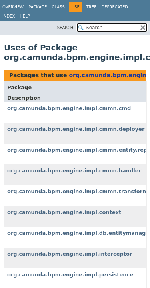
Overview (13, 7)
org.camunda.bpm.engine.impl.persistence (70, 275)
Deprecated (114, 7)
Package (37, 7)
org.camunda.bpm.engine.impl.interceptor (69, 254)
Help (25, 16)
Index (8, 16)
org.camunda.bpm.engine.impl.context (64, 212)
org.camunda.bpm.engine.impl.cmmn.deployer (75, 129)
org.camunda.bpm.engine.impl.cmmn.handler (74, 171)
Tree (91, 7)
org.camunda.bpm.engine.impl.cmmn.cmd (69, 108)
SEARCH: (66, 28)
